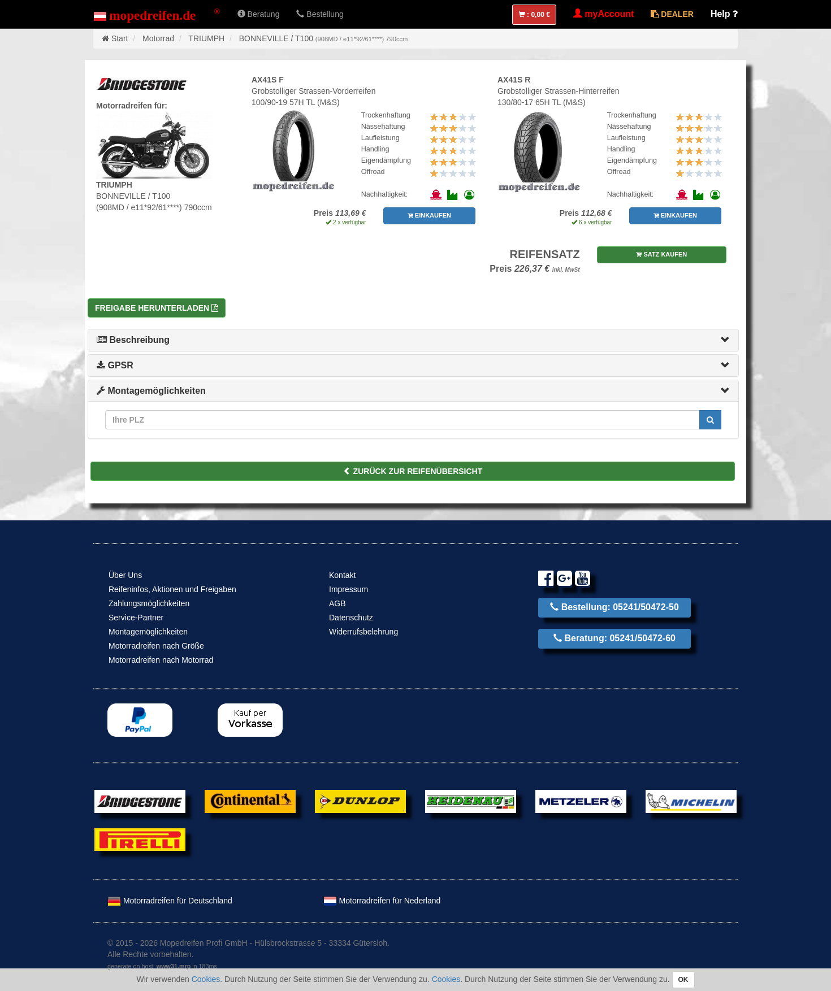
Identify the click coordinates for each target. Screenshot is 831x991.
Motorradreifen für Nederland (382, 900)
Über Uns (125, 575)
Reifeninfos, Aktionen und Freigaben (172, 589)
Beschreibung (133, 340)
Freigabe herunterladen (156, 307)
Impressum (348, 589)
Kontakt (342, 575)
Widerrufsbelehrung (363, 631)
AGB (337, 603)
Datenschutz (351, 617)
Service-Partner (136, 617)
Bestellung (319, 14)
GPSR (115, 365)
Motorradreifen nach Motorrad (161, 659)
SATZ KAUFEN (661, 254)
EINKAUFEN (429, 215)
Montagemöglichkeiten (151, 390)
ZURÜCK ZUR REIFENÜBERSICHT (413, 471)
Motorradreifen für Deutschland (169, 900)
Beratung (258, 14)
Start (119, 38)
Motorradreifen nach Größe (156, 645)
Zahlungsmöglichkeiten (149, 603)
